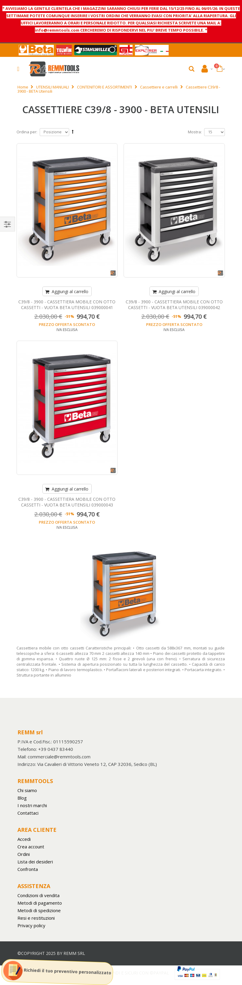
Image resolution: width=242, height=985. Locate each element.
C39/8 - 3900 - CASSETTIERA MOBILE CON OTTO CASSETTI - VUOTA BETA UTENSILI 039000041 (66, 304)
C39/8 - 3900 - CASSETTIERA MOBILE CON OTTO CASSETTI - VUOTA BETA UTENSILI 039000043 (66, 502)
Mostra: (195, 132)
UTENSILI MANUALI (52, 87)
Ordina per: (27, 132)
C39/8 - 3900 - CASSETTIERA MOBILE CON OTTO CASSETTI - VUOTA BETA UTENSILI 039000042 (174, 304)
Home (22, 87)
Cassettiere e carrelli (159, 87)
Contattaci (27, 813)
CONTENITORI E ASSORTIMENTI (104, 87)
